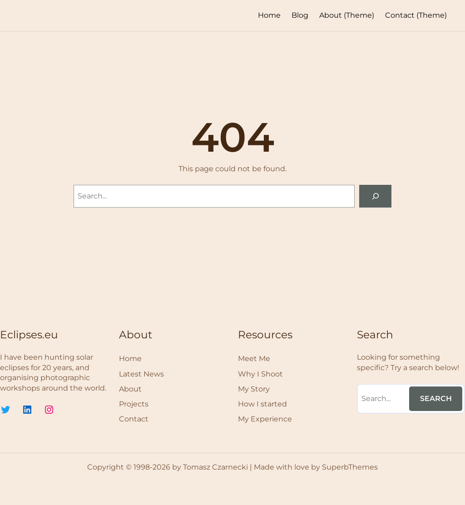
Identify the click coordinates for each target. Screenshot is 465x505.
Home (269, 15)
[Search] (375, 196)
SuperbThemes (350, 467)
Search (436, 398)
